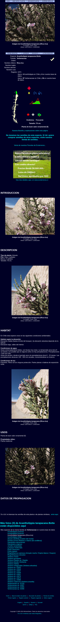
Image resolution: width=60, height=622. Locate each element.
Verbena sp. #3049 (14, 573)
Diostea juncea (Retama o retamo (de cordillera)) (25, 540)
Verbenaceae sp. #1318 (16, 583)
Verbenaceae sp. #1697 (16, 585)
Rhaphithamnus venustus (16, 555)
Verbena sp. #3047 (14, 571)
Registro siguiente (36, 598)
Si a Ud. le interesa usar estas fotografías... (30, 613)
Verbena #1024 (13, 557)
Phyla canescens (14, 549)
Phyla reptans (12, 551)
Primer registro (12, 598)
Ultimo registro (48, 598)
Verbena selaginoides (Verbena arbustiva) (22, 565)
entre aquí (54, 514)
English (20, 602)
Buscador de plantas (35, 596)
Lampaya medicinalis (15, 548)
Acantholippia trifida (14, 537)
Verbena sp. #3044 (14, 569)
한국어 (25, 604)
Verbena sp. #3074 (14, 576)
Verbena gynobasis (14, 558)
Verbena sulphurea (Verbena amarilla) (21, 582)
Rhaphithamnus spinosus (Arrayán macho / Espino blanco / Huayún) (32, 553)
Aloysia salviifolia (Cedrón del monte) (21, 539)
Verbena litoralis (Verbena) (17, 562)
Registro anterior (23, 598)
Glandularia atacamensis (16, 542)
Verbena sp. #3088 (14, 580)
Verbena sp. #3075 (14, 578)
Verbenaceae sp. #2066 (16, 589)
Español (26, 602)
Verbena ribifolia (13, 564)
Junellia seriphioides (15, 546)
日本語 (31, 604)
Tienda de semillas (48, 596)
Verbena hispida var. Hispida (18, 560)
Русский (40, 602)
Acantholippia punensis (16, 532)
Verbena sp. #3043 (14, 567)
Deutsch (33, 602)
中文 (36, 604)
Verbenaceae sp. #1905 (16, 587)
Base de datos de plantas (19, 596)
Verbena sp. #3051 (14, 574)
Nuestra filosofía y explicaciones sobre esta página (30, 130)
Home (8, 596)
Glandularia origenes (15, 544)
